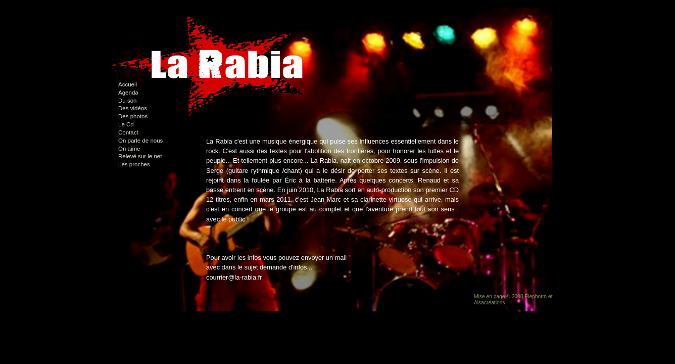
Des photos (133, 116)
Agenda (128, 92)
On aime (129, 149)
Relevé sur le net (140, 156)
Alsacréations (489, 302)
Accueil (127, 84)
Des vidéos (132, 108)
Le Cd (126, 124)
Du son (127, 101)
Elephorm (535, 296)
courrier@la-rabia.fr (234, 277)
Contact (128, 132)
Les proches (134, 164)
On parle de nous (140, 141)
